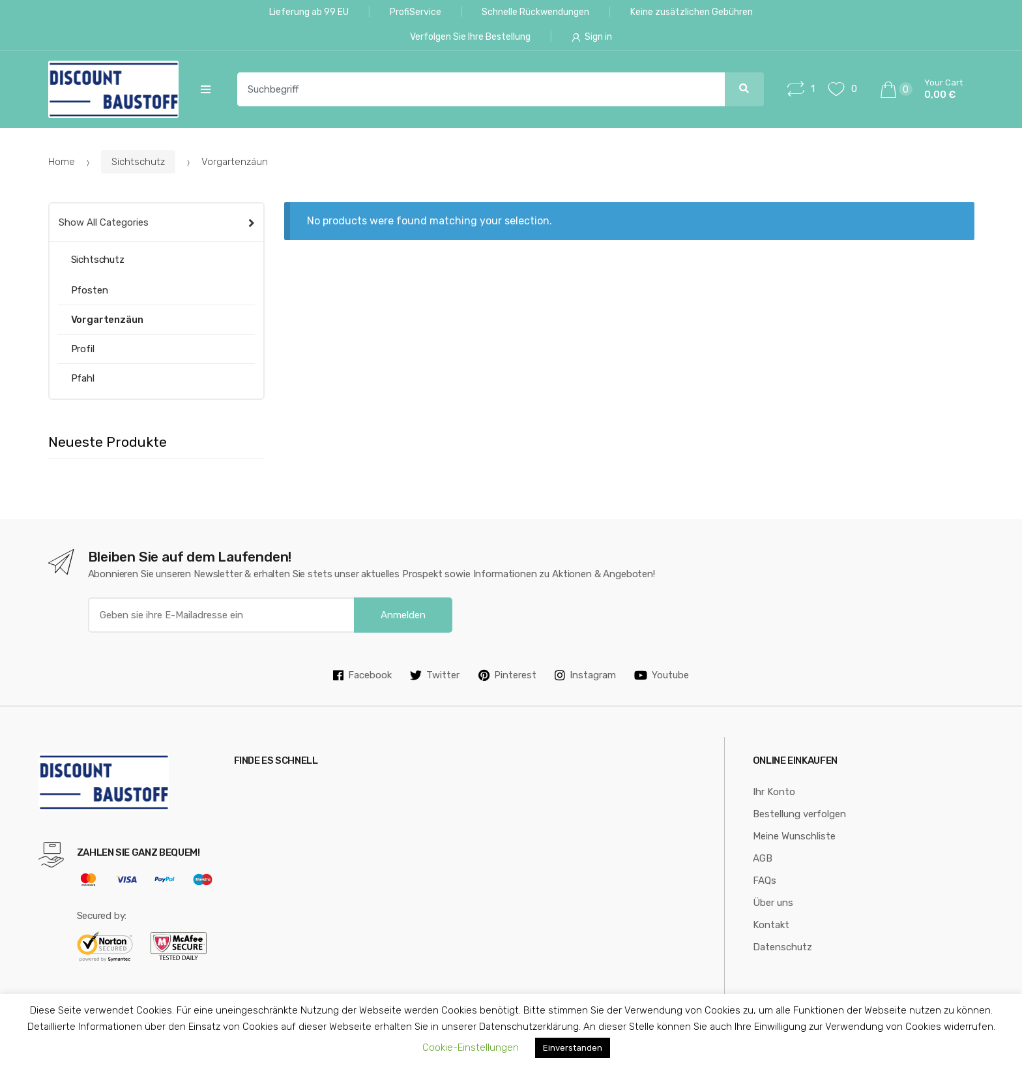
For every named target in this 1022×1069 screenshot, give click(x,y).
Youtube (661, 675)
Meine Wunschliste (794, 836)
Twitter (435, 675)
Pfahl (83, 378)
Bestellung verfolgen (799, 814)
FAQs (764, 880)
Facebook (362, 675)
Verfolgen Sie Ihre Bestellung (470, 36)
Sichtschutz (138, 162)
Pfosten (89, 290)
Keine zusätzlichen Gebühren (691, 12)
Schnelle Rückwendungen (535, 12)
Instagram (585, 675)
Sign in (592, 36)
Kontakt (771, 925)
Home (61, 162)
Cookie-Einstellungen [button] (470, 1047)
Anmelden (403, 615)
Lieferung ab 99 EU (309, 12)
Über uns (773, 903)
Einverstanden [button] (572, 1048)
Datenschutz (782, 947)
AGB (762, 858)
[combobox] (473, 89)
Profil (83, 349)
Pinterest (507, 675)
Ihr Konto (774, 792)
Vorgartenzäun (107, 319)
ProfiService (415, 12)
